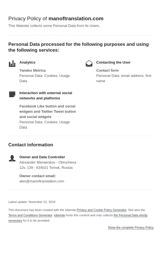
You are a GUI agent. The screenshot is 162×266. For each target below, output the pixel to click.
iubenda (59, 215)
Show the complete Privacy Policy (131, 227)
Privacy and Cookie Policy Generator (101, 210)
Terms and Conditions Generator (30, 215)
